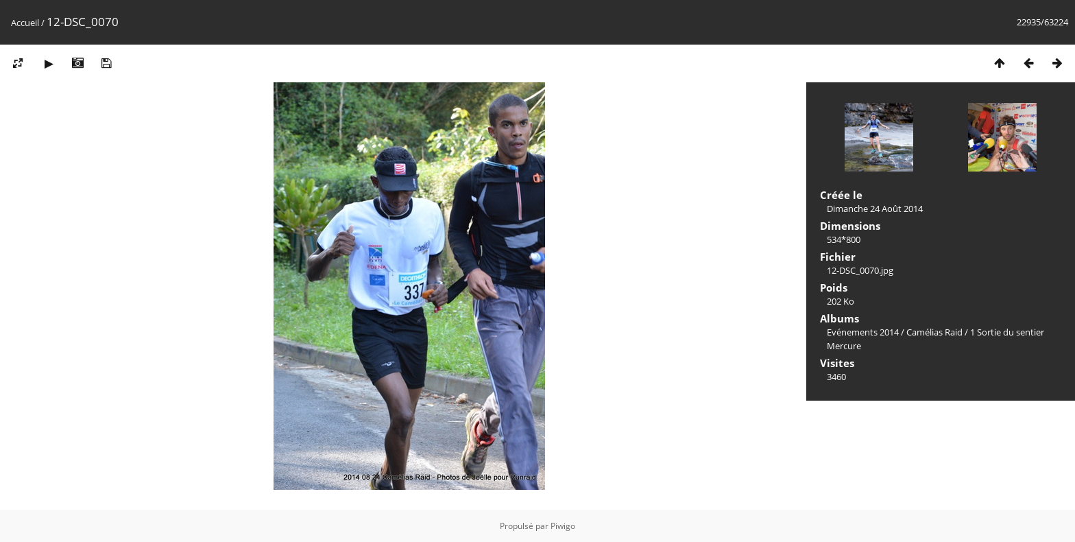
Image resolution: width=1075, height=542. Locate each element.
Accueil (25, 22)
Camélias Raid (934, 332)
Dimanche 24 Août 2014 (875, 208)
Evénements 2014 (863, 332)
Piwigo (563, 526)
